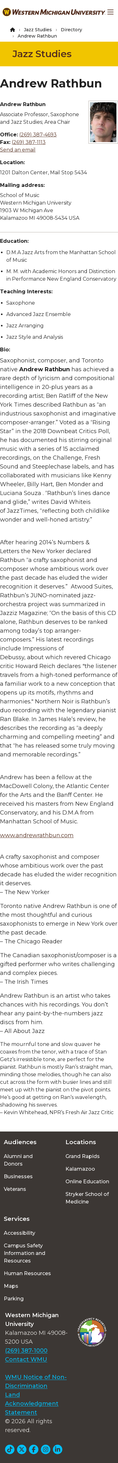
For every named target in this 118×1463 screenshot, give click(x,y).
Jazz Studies (38, 30)
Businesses (18, 1176)
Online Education (87, 1182)
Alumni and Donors (18, 1160)
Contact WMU (26, 1359)
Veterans (15, 1189)
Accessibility (19, 1233)
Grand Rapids (82, 1156)
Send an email (18, 150)
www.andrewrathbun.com (37, 835)
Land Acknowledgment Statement (32, 1403)
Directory (71, 30)
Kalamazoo (80, 1169)
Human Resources (27, 1273)
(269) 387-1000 (26, 1350)
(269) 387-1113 (29, 142)
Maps (11, 1286)
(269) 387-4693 (38, 135)
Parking (14, 1299)
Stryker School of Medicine (87, 1198)
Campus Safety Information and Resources (24, 1253)
